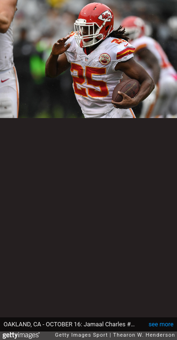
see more (161, 324)
